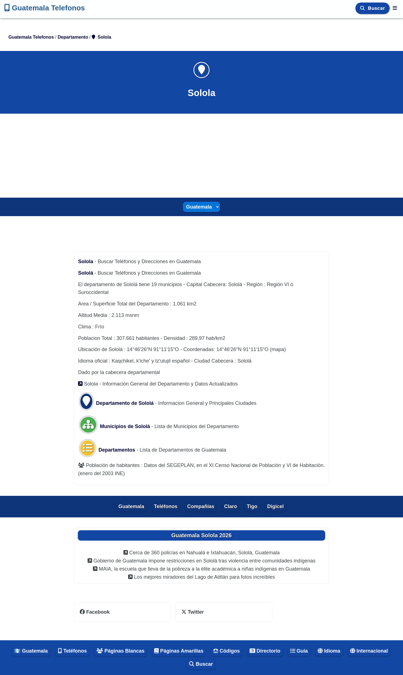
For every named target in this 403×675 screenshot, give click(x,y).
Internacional (369, 651)
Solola (86, 261)
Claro (230, 506)
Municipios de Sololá (114, 426)
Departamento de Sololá (116, 403)
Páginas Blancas (120, 651)
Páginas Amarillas (178, 651)
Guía (299, 651)
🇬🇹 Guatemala (31, 651)
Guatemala (131, 506)
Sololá (86, 273)
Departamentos (108, 450)
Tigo (252, 506)
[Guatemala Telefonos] (395, 8)
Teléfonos (165, 506)
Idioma (329, 651)
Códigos (226, 651)
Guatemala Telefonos (44, 8)
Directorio (265, 651)
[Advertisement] (201, 155)
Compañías (200, 506)
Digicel (275, 506)
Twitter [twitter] (192, 612)
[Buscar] (363, 8)
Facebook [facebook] (95, 612)
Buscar (377, 8)
